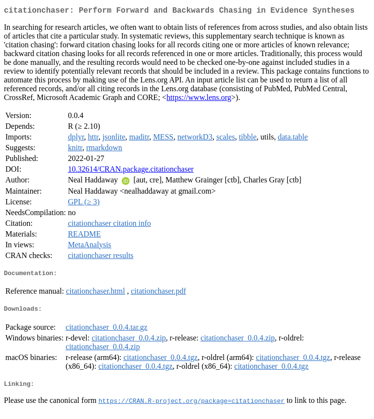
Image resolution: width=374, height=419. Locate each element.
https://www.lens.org (199, 99)
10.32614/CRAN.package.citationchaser (130, 171)
